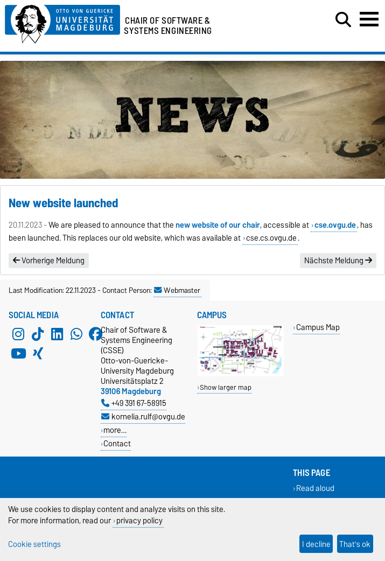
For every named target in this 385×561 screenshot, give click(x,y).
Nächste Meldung (338, 260)
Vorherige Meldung (49, 260)
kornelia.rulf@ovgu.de (143, 416)
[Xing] (37, 353)
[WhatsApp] (76, 334)
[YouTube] (18, 353)
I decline (316, 544)
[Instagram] (18, 334)
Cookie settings (34, 544)
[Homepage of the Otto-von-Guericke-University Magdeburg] (62, 22)
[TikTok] (37, 334)
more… (115, 430)
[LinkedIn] (57, 334)
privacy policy (139, 520)
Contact (117, 443)
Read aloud (315, 488)
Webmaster (177, 290)
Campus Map (318, 327)
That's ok (354, 544)
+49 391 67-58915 (133, 403)
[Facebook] (96, 334)
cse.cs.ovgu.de (271, 238)
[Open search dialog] (343, 20)
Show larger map (225, 387)
